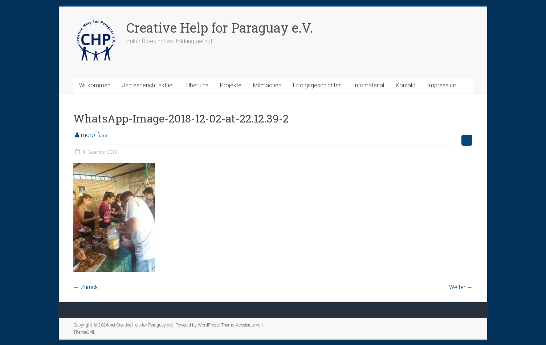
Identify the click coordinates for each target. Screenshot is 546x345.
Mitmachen (267, 85)
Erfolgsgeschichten (317, 85)
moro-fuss (94, 135)
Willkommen (94, 85)
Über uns (197, 85)
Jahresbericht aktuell (148, 85)
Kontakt (406, 85)
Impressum (441, 85)
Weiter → (461, 287)
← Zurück (85, 287)
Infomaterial (368, 85)
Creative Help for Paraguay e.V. (219, 27)
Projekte (230, 85)
